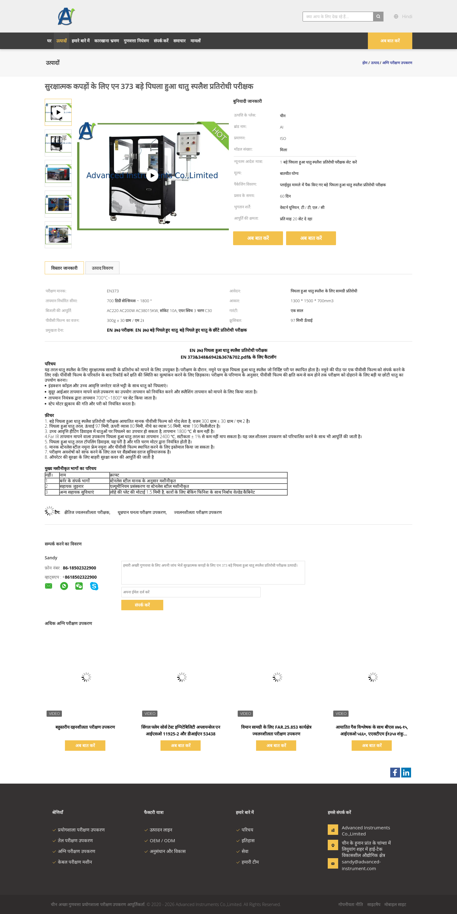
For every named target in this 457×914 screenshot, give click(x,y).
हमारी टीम (247, 862)
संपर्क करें (142, 605)
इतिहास (245, 840)
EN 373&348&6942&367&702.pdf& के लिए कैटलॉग (228, 357)
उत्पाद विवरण (102, 268)
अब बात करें (390, 41)
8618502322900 (81, 577)
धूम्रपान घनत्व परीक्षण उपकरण (142, 512)
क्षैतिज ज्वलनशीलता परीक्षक (86, 512)
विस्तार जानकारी (64, 268)
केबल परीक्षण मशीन (72, 862)
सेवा (242, 851)
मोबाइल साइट (395, 904)
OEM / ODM (159, 840)
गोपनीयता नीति (350, 904)
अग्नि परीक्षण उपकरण (73, 851)
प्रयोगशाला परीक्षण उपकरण (78, 830)
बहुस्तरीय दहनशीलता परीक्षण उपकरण (85, 727)
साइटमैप (373, 904)
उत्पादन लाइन (158, 830)
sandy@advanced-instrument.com (361, 864)
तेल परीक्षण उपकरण (72, 840)
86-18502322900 (79, 568)
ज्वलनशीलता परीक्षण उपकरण (198, 512)
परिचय (244, 830)
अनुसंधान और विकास (165, 851)
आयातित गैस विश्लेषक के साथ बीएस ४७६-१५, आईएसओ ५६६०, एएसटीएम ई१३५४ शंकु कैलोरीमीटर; (372, 733)
